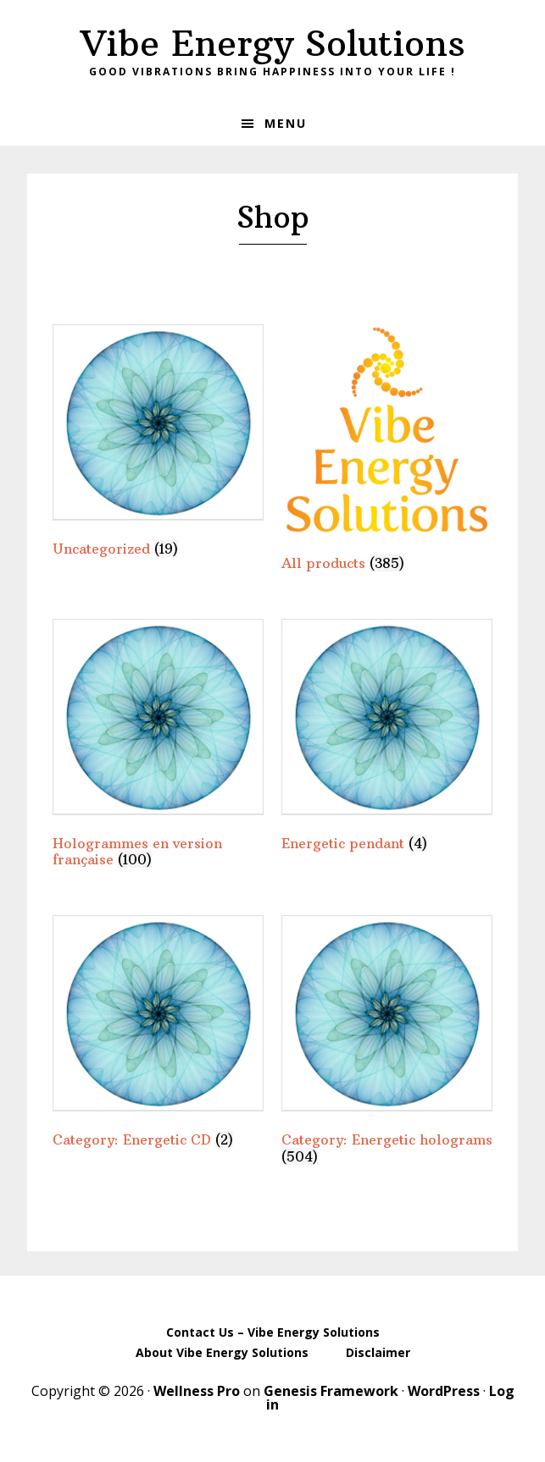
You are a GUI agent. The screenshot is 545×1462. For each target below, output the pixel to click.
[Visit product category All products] (386, 451)
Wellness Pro (196, 1391)
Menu (285, 123)
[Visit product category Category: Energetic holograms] (386, 1043)
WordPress (444, 1391)
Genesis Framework (331, 1391)
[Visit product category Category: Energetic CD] (158, 1035)
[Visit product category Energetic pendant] (386, 738)
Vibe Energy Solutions (273, 43)
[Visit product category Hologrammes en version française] (158, 747)
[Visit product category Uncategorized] (158, 444)
